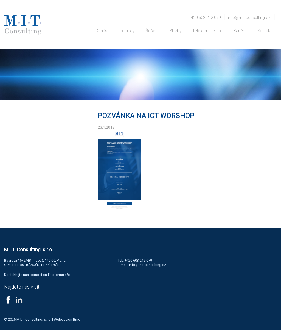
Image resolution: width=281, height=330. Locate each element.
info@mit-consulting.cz (249, 17)
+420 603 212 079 (205, 17)
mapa (37, 260)
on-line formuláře (56, 275)
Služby (175, 30)
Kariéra (240, 30)
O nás (102, 30)
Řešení (151, 30)
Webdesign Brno (67, 319)
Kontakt (264, 30)
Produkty (126, 30)
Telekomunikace (207, 30)
